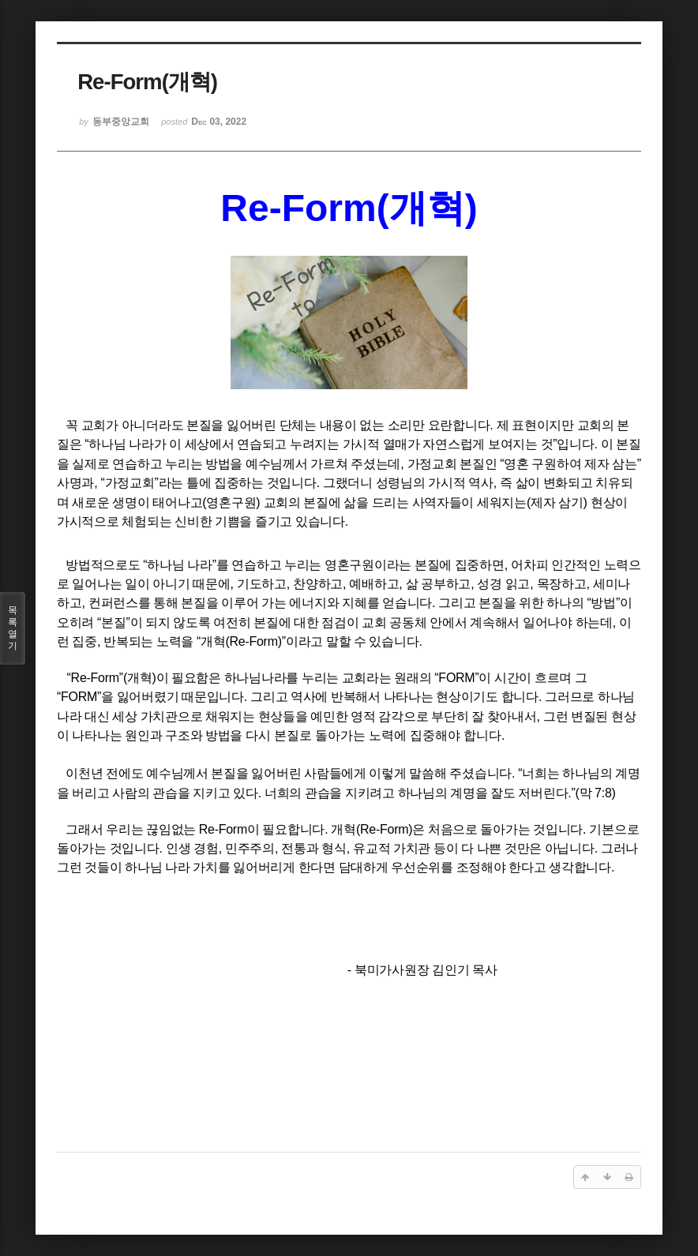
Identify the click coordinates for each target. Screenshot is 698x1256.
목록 (12, 628)
